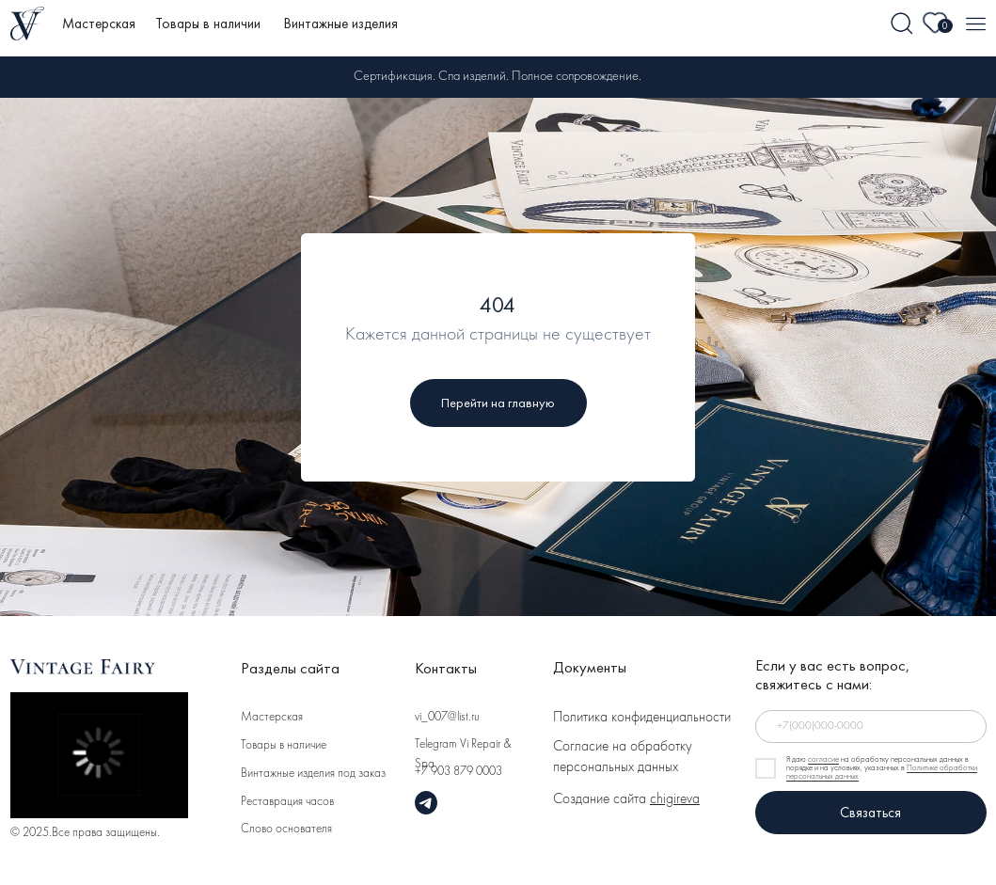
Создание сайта (626, 800)
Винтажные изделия (341, 23)
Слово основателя (286, 829)
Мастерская (98, 23)
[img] (902, 24)
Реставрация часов (287, 802)
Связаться (870, 812)
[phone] (871, 726)
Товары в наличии (208, 23)
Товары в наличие (283, 745)
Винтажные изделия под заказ (313, 773)
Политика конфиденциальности (642, 718)
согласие (823, 760)
